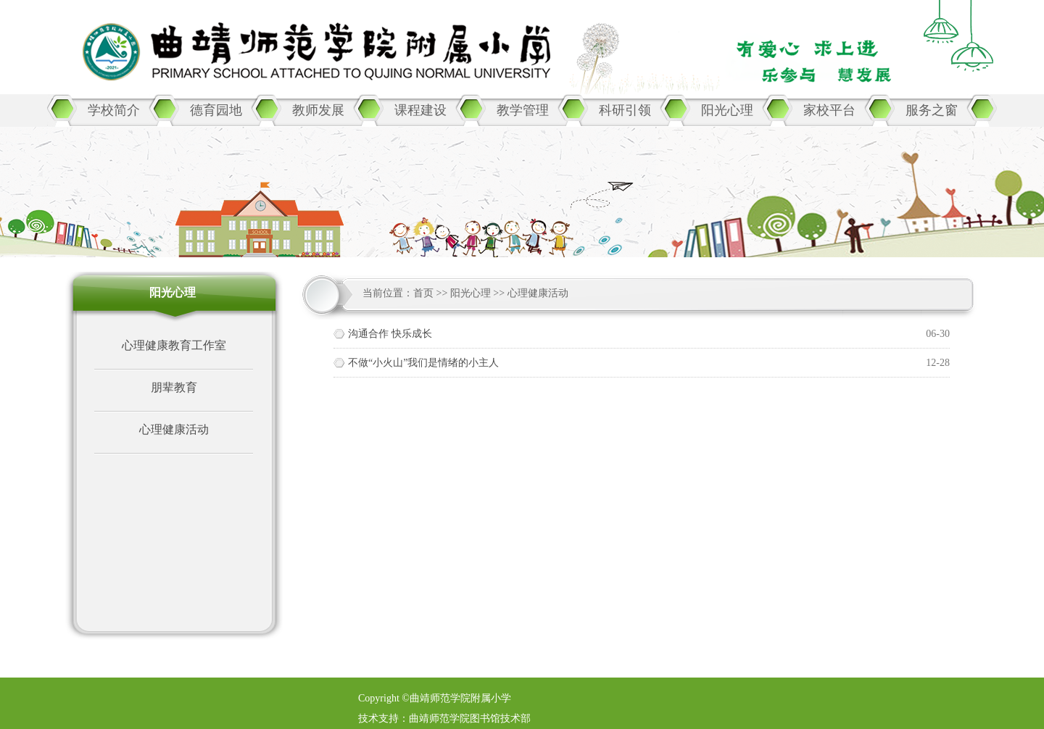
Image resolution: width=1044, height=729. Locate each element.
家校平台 (829, 110)
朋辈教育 (174, 387)
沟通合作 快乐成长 (390, 333)
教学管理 (523, 110)
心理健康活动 (174, 429)
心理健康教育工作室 (174, 345)
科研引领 (625, 110)
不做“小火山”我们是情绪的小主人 (423, 362)
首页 (423, 293)
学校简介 (114, 110)
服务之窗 (932, 110)
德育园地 (216, 110)
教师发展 (318, 110)
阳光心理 (727, 110)
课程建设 (420, 110)
